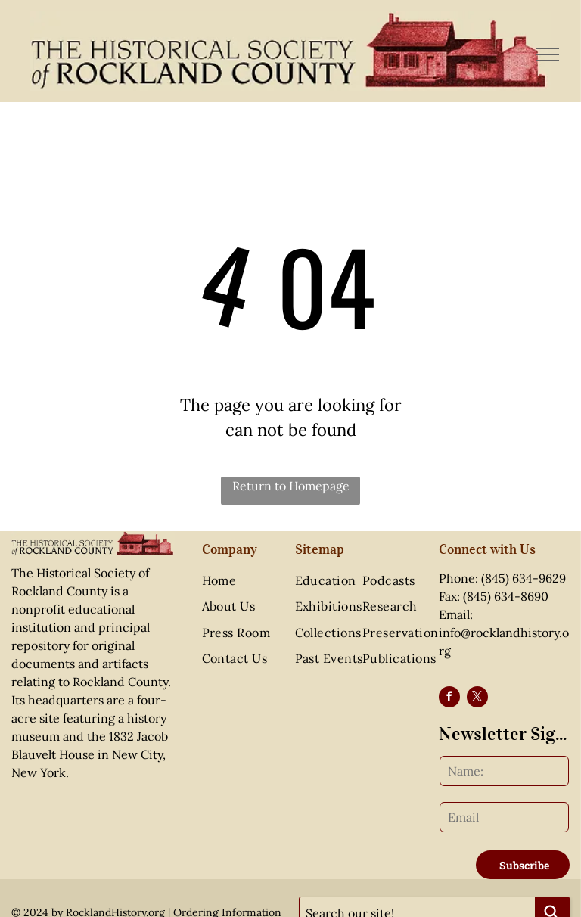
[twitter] (477, 698)
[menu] (547, 54)
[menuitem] (251, 580)
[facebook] (449, 698)
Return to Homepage (291, 485)
